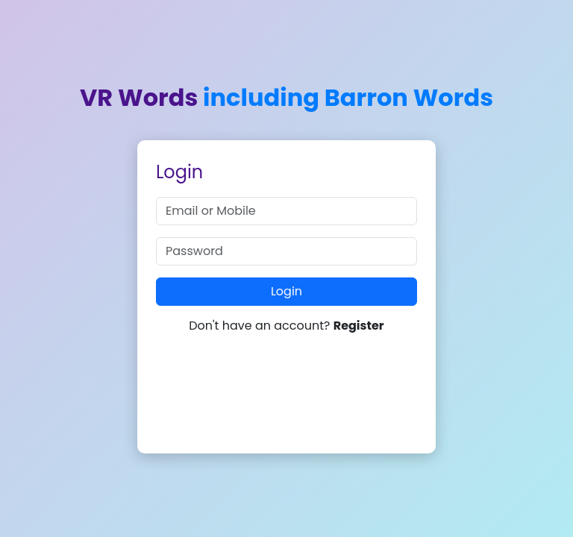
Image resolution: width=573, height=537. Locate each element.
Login (286, 291)
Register (359, 325)
